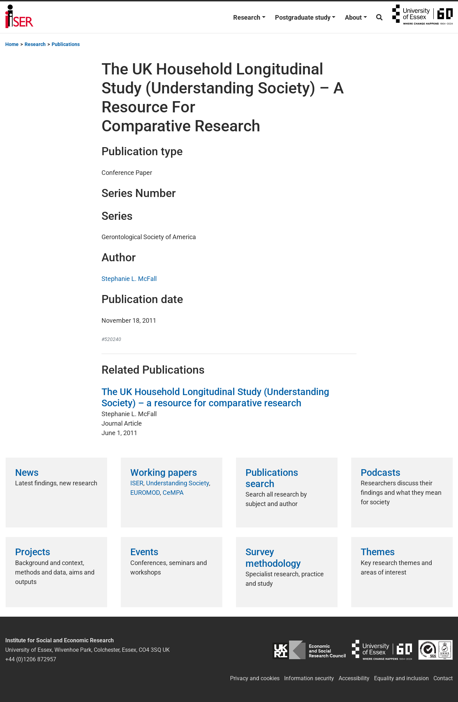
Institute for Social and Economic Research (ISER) (19, 17)
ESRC (309, 650)
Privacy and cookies (255, 678)
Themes (378, 552)
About (353, 17)
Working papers (163, 472)
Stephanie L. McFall (129, 278)
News (27, 472)
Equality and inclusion (401, 678)
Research (246, 17)
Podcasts (380, 472)
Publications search (272, 478)
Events (144, 552)
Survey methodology (273, 557)
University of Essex (422, 17)
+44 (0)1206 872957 (30, 659)
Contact (443, 678)
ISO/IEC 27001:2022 (435, 650)
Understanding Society (177, 483)
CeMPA (173, 492)
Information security (309, 678)
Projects (32, 552)
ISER (136, 483)
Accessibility (354, 678)
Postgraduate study (303, 17)
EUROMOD (145, 492)
